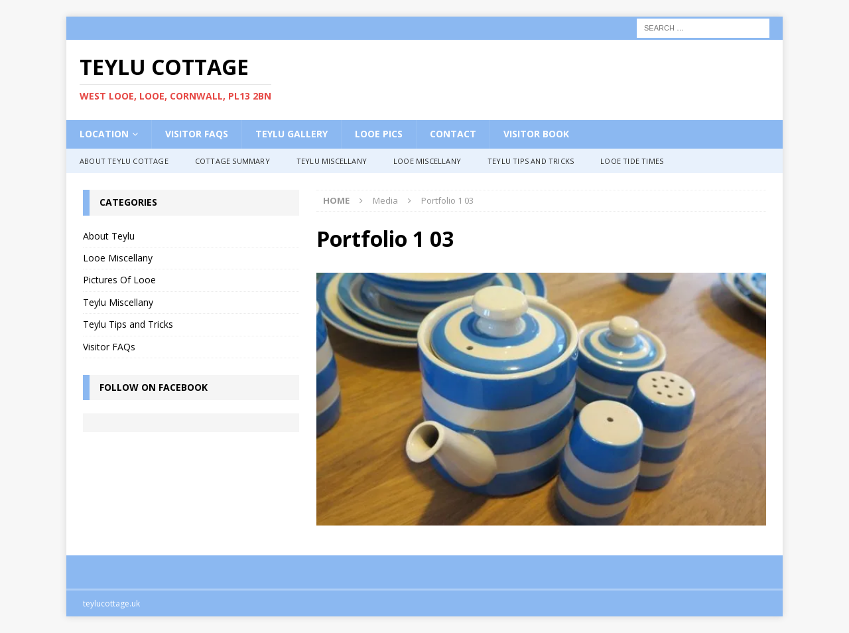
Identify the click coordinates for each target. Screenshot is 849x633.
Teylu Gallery (291, 133)
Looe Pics (379, 133)
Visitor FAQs (196, 133)
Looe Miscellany (427, 161)
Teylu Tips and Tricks (531, 161)
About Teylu (109, 236)
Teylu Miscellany (331, 161)
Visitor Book (536, 133)
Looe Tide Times (631, 161)
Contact (453, 133)
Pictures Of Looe (119, 279)
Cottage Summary (232, 161)
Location (104, 133)
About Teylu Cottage (124, 161)
